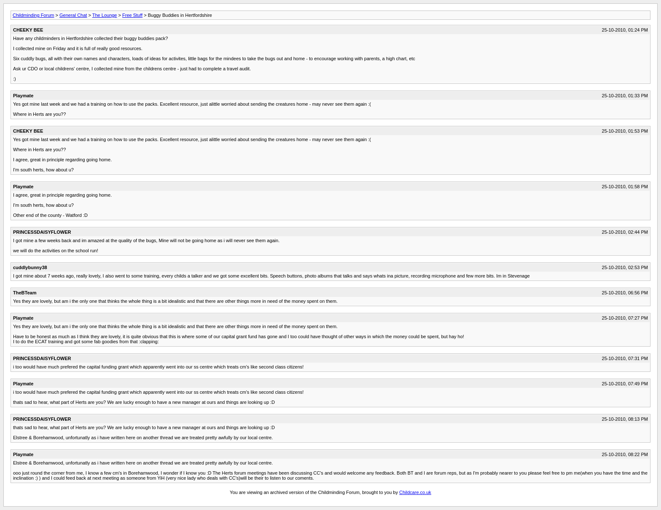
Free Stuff (132, 15)
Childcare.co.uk (415, 492)
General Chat (73, 15)
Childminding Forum (33, 15)
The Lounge (104, 15)
